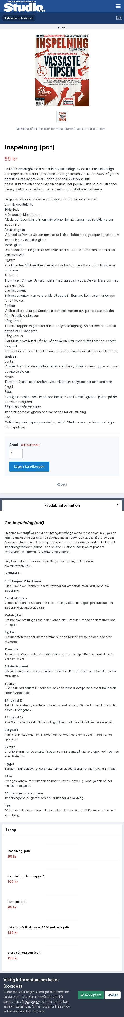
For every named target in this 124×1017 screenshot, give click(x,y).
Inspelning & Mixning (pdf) (26, 876)
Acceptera (90, 995)
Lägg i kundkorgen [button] (29, 466)
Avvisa (112, 995)
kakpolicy (32, 1001)
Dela (62, 484)
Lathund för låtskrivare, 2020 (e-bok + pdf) (38, 927)
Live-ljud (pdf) (17, 901)
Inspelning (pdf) (19, 851)
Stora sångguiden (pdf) (24, 952)
